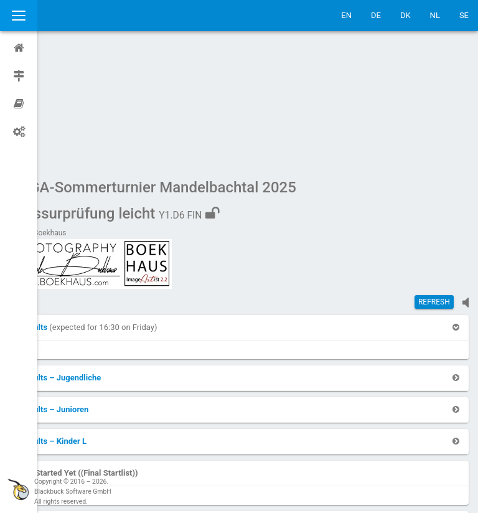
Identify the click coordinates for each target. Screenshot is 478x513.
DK (405, 15)
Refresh (434, 183)
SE (464, 15)
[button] (70, 209)
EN (346, 15)
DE (376, 15)
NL (435, 15)
